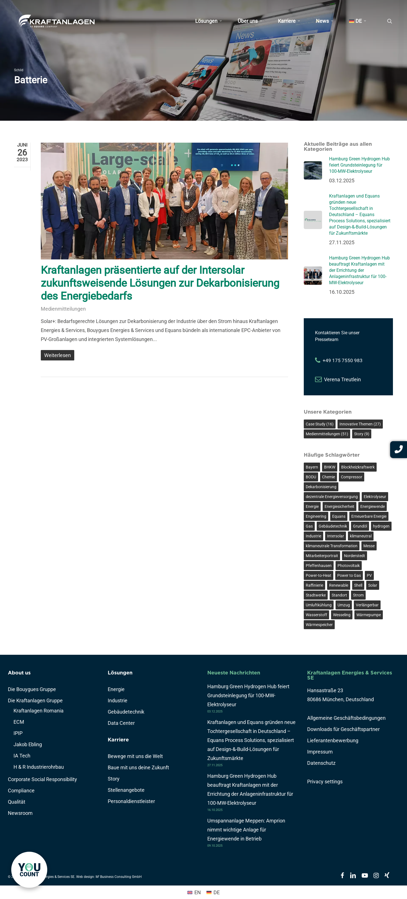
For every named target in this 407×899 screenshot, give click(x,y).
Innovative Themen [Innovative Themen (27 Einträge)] (360, 424)
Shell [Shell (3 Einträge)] (358, 585)
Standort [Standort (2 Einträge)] (339, 595)
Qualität (16, 802)
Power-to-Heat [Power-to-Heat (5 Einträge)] (318, 575)
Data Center (121, 723)
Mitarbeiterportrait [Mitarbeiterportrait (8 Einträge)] (322, 555)
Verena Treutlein (342, 379)
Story (114, 779)
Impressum (320, 752)
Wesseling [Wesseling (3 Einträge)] (341, 615)
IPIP (18, 733)
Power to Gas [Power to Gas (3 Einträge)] (349, 575)
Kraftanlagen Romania (39, 711)
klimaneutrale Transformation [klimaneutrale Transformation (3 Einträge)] (331, 546)
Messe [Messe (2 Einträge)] (369, 546)
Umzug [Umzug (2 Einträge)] (344, 605)
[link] (29, 870)
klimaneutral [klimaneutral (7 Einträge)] (361, 536)
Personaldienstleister (131, 801)
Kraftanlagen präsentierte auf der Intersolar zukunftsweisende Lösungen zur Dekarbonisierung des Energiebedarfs (160, 283)
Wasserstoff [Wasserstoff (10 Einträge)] (316, 615)
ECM (19, 722)
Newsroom (20, 813)
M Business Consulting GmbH (119, 877)
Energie (116, 689)
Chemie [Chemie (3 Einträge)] (328, 477)
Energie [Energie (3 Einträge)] (312, 506)
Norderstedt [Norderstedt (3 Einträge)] (354, 555)
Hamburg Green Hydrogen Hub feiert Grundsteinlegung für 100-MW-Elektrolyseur (248, 695)
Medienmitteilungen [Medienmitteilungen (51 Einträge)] (327, 434)
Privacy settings (325, 781)
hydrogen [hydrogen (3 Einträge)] (381, 526)
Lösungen (120, 673)
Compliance (21, 790)
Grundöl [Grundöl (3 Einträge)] (360, 526)
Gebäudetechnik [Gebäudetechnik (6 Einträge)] (333, 526)
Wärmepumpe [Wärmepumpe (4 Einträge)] (368, 615)
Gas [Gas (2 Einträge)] (309, 526)
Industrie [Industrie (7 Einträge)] (313, 536)
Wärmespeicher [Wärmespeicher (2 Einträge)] (319, 624)
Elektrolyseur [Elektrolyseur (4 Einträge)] (375, 496)
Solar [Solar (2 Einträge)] (372, 585)
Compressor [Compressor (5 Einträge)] (351, 477)
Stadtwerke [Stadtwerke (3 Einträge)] (316, 595)
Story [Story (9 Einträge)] (361, 434)
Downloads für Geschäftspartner (343, 729)
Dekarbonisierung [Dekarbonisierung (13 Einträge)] (321, 487)
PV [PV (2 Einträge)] (369, 575)
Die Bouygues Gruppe (32, 689)
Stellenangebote (126, 790)
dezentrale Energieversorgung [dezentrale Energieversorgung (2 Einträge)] (332, 496)
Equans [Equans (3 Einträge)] (338, 516)
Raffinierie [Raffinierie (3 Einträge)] (314, 585)
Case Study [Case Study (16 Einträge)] (320, 424)
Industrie (117, 700)
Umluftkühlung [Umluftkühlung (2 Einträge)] (319, 605)
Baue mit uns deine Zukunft (138, 767)
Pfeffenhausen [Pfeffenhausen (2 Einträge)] (319, 565)
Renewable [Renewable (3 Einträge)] (338, 585)
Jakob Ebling (28, 744)
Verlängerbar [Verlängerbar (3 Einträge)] (367, 605)
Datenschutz (321, 763)
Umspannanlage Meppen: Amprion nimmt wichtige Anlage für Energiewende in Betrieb (246, 830)
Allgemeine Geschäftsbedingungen (346, 718)
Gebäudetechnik (126, 712)
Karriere (118, 740)
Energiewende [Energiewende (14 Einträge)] (372, 506)
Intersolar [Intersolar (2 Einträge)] (335, 536)
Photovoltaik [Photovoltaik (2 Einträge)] (349, 565)
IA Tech (22, 756)
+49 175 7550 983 (343, 360)
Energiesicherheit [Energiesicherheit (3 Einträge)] (339, 506)
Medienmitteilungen (63, 309)
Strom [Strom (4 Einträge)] (358, 595)
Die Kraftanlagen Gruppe (35, 700)
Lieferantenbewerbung (332, 740)
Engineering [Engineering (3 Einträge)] (316, 516)
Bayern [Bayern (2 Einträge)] (312, 467)
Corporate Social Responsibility (42, 779)
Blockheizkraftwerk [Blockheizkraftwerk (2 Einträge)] (358, 467)
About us (19, 673)
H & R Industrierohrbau (39, 767)
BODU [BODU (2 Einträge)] (311, 477)
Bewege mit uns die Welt (135, 756)
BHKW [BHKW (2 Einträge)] (329, 467)
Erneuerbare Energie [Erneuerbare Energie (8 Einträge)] (368, 516)
